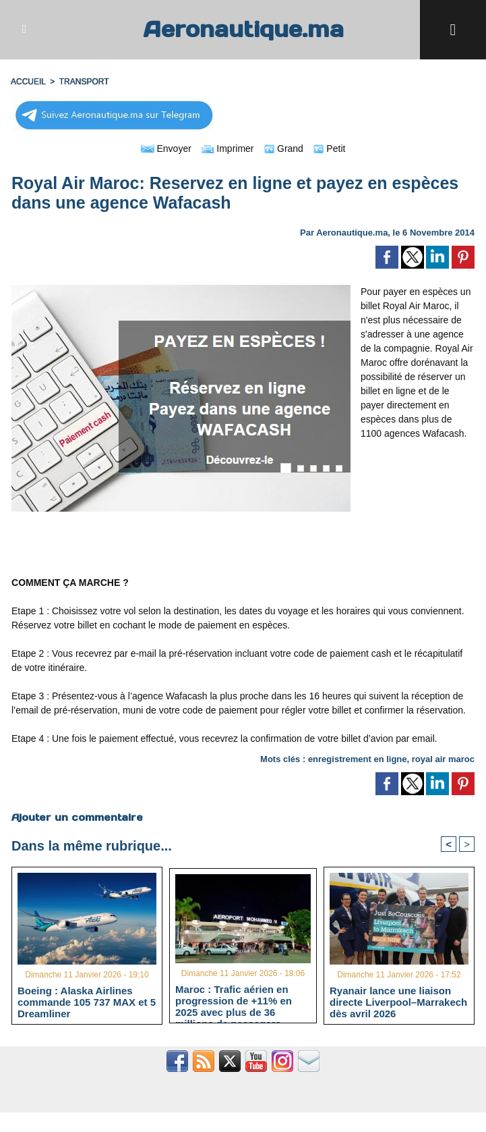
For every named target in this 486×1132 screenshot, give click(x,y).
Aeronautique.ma (243, 29)
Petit (329, 148)
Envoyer (166, 148)
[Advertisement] (243, 543)
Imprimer (227, 148)
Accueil (28, 81)
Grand (283, 148)
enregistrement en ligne (357, 759)
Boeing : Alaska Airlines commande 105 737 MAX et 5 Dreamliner (87, 1002)
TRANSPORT (84, 81)
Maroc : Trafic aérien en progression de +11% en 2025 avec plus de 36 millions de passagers (233, 1000)
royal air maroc (443, 759)
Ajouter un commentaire (77, 817)
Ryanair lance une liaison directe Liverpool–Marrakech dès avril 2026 (398, 1002)
